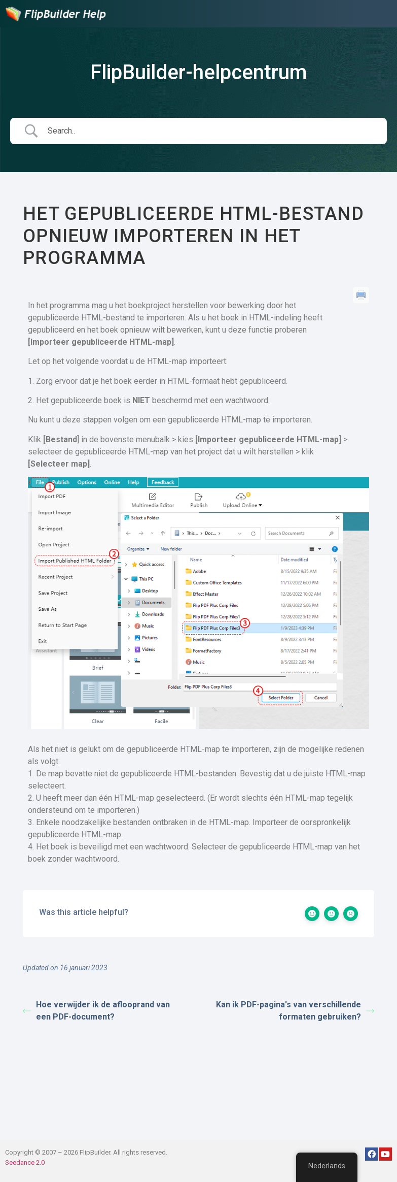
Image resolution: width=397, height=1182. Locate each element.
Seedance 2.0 (25, 1162)
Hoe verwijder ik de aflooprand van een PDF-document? (96, 1011)
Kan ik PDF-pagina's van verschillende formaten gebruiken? (295, 1011)
